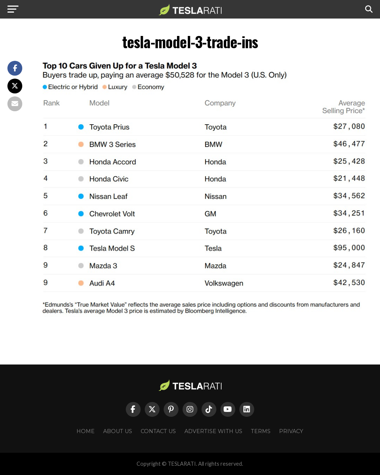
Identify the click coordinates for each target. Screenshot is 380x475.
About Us (117, 431)
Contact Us (158, 431)
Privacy (291, 431)
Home (85, 431)
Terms (261, 431)
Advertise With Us (213, 431)
